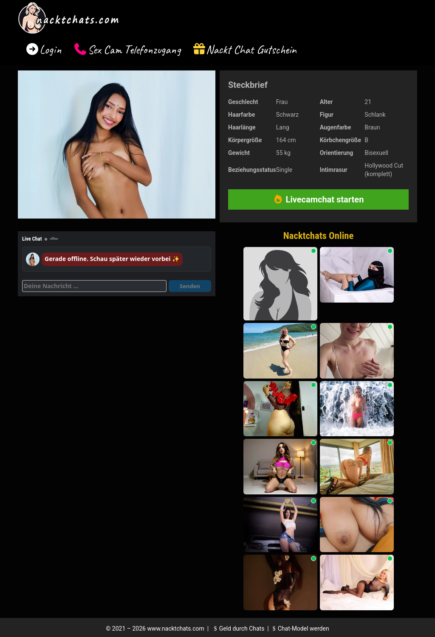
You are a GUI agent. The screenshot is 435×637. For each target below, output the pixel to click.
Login (51, 49)
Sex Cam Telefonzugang (134, 49)
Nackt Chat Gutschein (251, 49)
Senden (190, 286)
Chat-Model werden (299, 628)
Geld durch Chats (238, 628)
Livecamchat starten (318, 199)
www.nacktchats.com (175, 628)
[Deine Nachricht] (94, 286)
